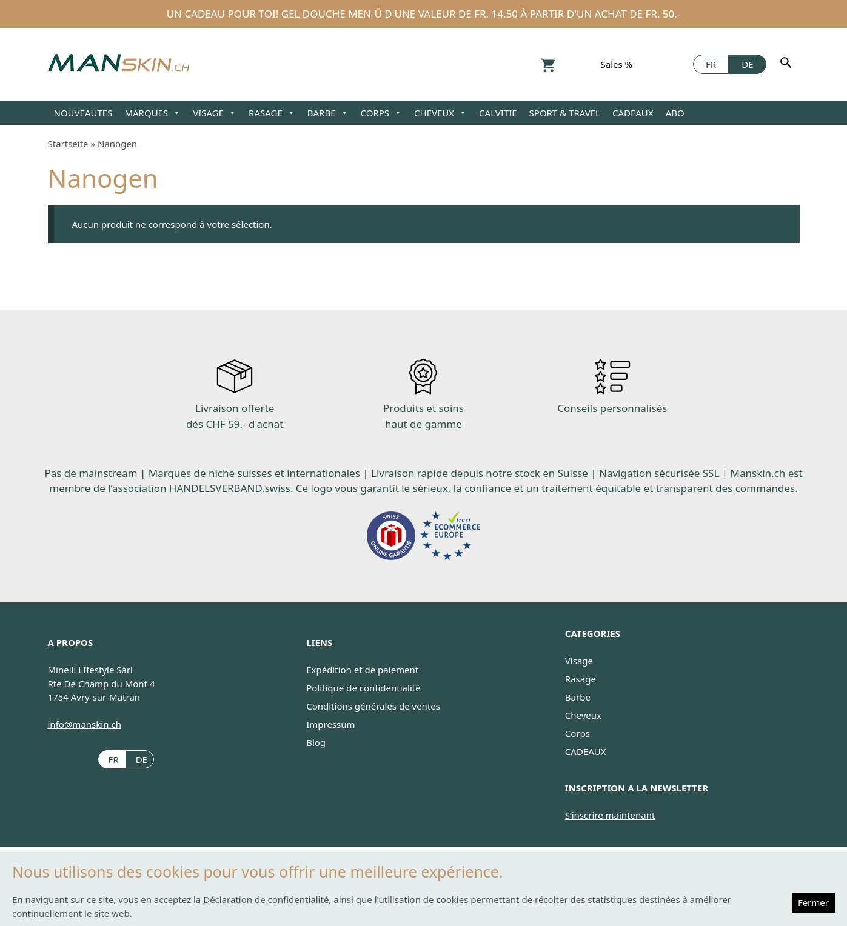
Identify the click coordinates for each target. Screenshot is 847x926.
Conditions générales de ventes (373, 706)
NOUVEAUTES (83, 113)
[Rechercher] (787, 64)
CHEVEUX (440, 113)
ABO (675, 113)
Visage (579, 661)
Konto (578, 64)
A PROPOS (70, 642)
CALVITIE (498, 113)
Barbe (578, 697)
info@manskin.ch (84, 724)
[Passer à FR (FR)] (112, 759)
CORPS (382, 113)
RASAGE (272, 113)
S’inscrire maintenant (610, 815)
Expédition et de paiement (362, 670)
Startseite (68, 144)
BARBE (328, 113)
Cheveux (583, 715)
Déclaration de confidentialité (266, 899)
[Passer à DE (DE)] (140, 759)
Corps (577, 733)
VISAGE (214, 113)
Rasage (580, 679)
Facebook (676, 64)
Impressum (330, 724)
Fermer (813, 902)
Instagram (655, 64)
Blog (316, 742)
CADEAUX (633, 113)
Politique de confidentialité (363, 688)
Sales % (617, 64)
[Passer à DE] (747, 64)
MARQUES (152, 113)
